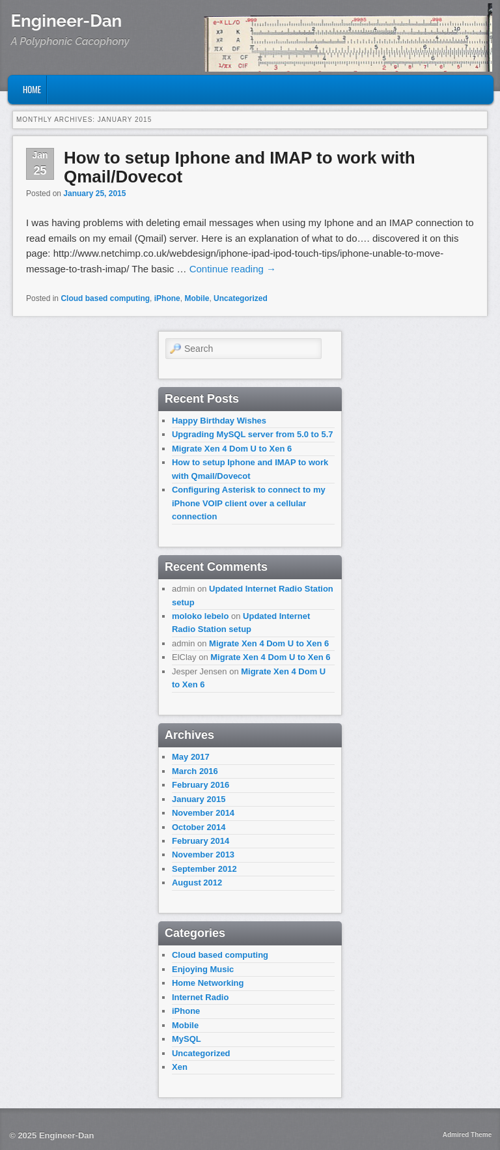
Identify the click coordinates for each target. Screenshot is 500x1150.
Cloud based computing (105, 298)
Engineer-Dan (66, 21)
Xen (180, 1067)
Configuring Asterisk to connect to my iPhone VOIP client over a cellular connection (249, 503)
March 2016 (195, 771)
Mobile (196, 298)
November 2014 (203, 813)
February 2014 (200, 841)
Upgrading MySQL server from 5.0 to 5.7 (252, 434)
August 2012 (197, 882)
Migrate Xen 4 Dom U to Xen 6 (232, 448)
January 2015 (198, 799)
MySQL (186, 1039)
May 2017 (191, 757)
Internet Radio (200, 997)
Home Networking (208, 983)
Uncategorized (241, 298)
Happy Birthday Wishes (219, 420)
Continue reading (232, 268)
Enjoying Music (203, 969)
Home (32, 89)
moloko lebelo (200, 616)
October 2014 (198, 827)
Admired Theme (467, 1134)
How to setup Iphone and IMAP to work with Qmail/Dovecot (239, 167)
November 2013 (203, 854)
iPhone (167, 298)
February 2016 (200, 785)
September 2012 (204, 869)
